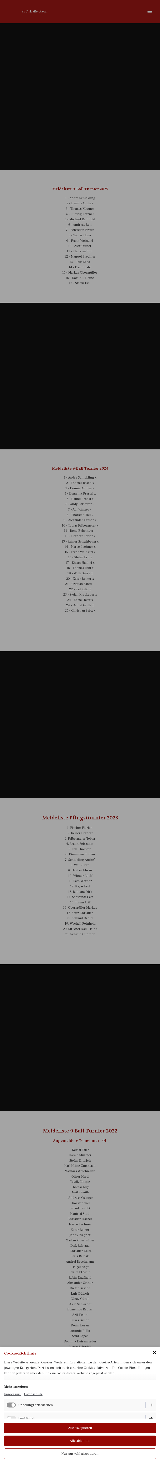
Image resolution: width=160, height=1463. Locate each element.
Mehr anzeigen (16, 1387)
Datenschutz (33, 1394)
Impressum (12, 1394)
